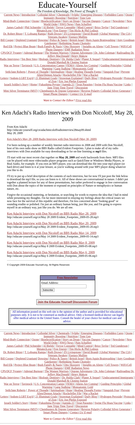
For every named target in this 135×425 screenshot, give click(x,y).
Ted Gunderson (119, 27)
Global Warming (109, 33)
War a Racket (90, 74)
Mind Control (85, 27)
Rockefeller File (72, 74)
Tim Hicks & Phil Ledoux (83, 30)
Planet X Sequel (91, 59)
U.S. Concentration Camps (49, 65)
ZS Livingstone (72, 33)
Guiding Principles (111, 65)
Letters (4, 78)
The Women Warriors (57, 52)
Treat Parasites (84, 84)
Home (33, 84)
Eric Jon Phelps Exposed (73, 81)
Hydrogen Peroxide (111, 78)
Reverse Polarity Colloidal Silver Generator (105, 90)
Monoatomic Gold (82, 68)
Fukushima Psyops (49, 84)
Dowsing (43, 40)
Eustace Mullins (78, 36)
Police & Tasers (59, 40)
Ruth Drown (55, 33)
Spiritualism (57, 71)
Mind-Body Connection (16, 21)
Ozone (129, 14)
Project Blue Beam (25, 46)
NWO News (66, 24)
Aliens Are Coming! (87, 65)
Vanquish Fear (111, 71)
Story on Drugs (71, 21)
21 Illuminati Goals (46, 78)
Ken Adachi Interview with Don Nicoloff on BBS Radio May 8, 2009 (51, 242)
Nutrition (73, 17)
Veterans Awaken (57, 36)
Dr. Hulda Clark (71, 59)
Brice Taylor (101, 27)
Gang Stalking (62, 68)
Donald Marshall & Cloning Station (67, 62)
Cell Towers (112, 46)
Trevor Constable (65, 27)
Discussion (81, 87)
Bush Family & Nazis (50, 46)
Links (127, 84)
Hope (69, 71)
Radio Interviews (9, 59)
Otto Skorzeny (72, 46)
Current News (11, 14)
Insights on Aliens (93, 46)
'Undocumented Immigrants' (118, 59)
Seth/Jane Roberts (15, 71)
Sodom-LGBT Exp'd (21, 78)
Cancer (106, 21)
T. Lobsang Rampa (35, 33)
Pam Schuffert (83, 24)
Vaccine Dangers (91, 21)
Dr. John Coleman (104, 52)
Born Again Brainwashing (100, 40)
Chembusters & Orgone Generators (59, 90)
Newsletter (119, 21)
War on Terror (12, 65)
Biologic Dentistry (49, 59)
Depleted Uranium (26, 40)
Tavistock (26, 65)
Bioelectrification (51, 21)
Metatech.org (44, 30)
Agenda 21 (68, 84)
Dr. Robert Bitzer (13, 33)
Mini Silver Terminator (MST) (21, 90)
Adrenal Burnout (33, 52)
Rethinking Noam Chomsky (75, 43)
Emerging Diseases (92, 14)
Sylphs (75, 14)
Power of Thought (38, 71)
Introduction (28, 14)
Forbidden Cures (113, 14)
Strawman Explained (71, 78)
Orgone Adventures (82, 52)
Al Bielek (48, 27)
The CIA (126, 33)
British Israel (76, 40)
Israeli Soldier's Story (16, 84)
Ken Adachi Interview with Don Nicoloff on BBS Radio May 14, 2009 (51, 233)
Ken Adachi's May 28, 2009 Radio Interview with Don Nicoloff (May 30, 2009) (52, 139)
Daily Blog (91, 78)
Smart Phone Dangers (55, 93)
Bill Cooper (7, 40)
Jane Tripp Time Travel (60, 87)
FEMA (70, 65)
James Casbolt (14, 27)
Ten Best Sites (29, 59)
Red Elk (7, 46)
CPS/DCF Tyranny (11, 52)
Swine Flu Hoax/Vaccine (109, 84)
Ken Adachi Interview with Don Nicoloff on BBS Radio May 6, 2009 (51, 252)
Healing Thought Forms (87, 71)
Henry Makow (79, 55)
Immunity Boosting (55, 17)
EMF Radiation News (77, 49)
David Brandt (90, 33)
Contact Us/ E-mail (81, 93)
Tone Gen (85, 17)
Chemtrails (63, 14)
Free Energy (60, 30)
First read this (84, 100)
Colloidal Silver (46, 14)
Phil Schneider (33, 27)
